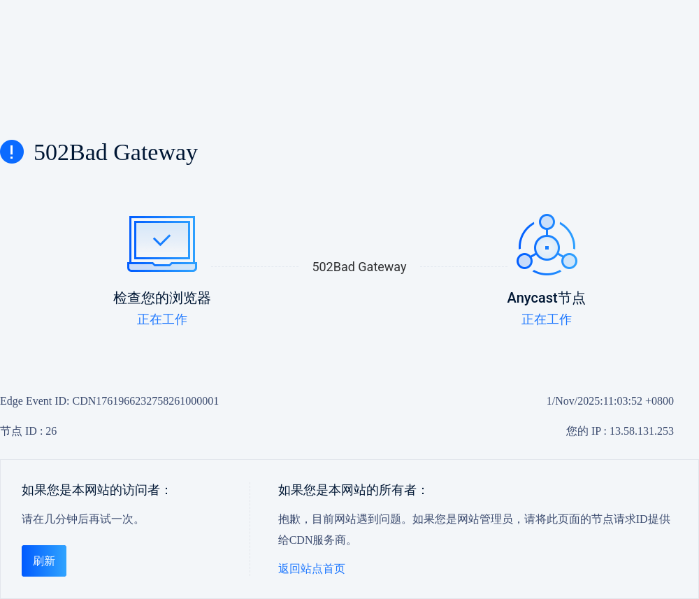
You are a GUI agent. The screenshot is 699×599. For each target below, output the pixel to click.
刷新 (44, 561)
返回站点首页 (311, 569)
